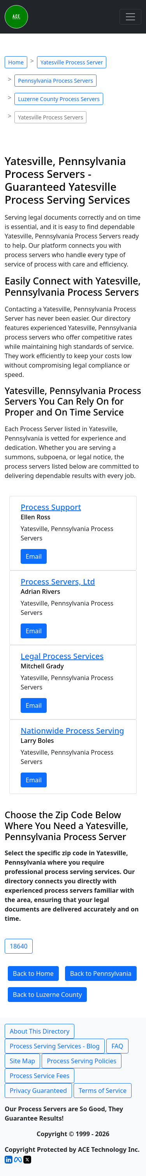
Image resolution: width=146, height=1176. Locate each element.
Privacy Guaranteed (38, 1090)
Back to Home (33, 973)
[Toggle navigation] (130, 17)
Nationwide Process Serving (72, 730)
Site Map (22, 1061)
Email (34, 556)
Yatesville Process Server (71, 62)
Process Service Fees (39, 1075)
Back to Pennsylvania (101, 973)
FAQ (117, 1046)
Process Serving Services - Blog (55, 1046)
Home (16, 62)
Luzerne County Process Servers (59, 99)
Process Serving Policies (81, 1061)
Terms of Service (103, 1090)
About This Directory (39, 1031)
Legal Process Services (62, 656)
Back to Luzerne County (47, 994)
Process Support (51, 507)
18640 (19, 946)
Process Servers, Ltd (58, 581)
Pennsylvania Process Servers (55, 80)
